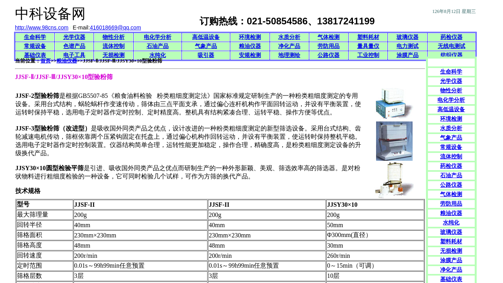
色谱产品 (74, 46)
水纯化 (157, 55)
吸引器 (206, 55)
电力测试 (408, 46)
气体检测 (329, 37)
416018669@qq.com (115, 27)
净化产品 (289, 46)
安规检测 (250, 55)
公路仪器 (329, 55)
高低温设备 (206, 37)
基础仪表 (35, 55)
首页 (45, 61)
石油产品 (158, 46)
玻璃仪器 (408, 37)
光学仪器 (74, 37)
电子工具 (74, 55)
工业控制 (368, 55)
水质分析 (289, 37)
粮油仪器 (250, 46)
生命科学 (35, 37)
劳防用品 (329, 46)
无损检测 (114, 55)
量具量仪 (368, 46)
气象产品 (206, 46)
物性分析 (114, 37)
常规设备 (35, 46)
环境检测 (250, 37)
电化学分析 (157, 37)
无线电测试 (451, 46)
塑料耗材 (368, 37)
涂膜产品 (408, 55)
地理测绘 (289, 55)
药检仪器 (452, 37)
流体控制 (114, 46)
